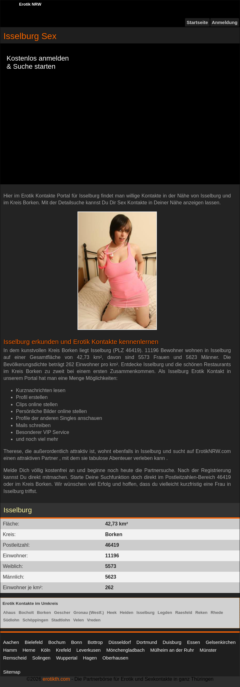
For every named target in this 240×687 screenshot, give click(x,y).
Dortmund (147, 642)
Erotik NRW (30, 4)
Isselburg (146, 612)
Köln (45, 650)
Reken (201, 612)
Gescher (62, 612)
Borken (44, 612)
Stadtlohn (60, 620)
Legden (165, 612)
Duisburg (171, 642)
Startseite (197, 22)
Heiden (126, 612)
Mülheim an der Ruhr (172, 650)
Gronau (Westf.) (88, 612)
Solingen (41, 657)
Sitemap (11, 672)
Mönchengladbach (125, 650)
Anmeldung (225, 22)
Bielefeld (34, 642)
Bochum (56, 642)
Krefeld (63, 650)
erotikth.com (56, 679)
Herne (28, 650)
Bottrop (95, 642)
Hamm (10, 650)
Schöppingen (35, 620)
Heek (112, 612)
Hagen (90, 657)
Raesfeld (183, 612)
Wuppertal (66, 657)
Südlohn (11, 620)
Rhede (217, 612)
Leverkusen (89, 650)
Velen (78, 620)
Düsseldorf (119, 642)
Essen (193, 642)
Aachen (11, 642)
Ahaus (9, 612)
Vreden (93, 620)
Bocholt (26, 612)
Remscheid (15, 657)
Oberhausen (115, 657)
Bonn (76, 642)
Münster (208, 650)
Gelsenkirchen (221, 642)
